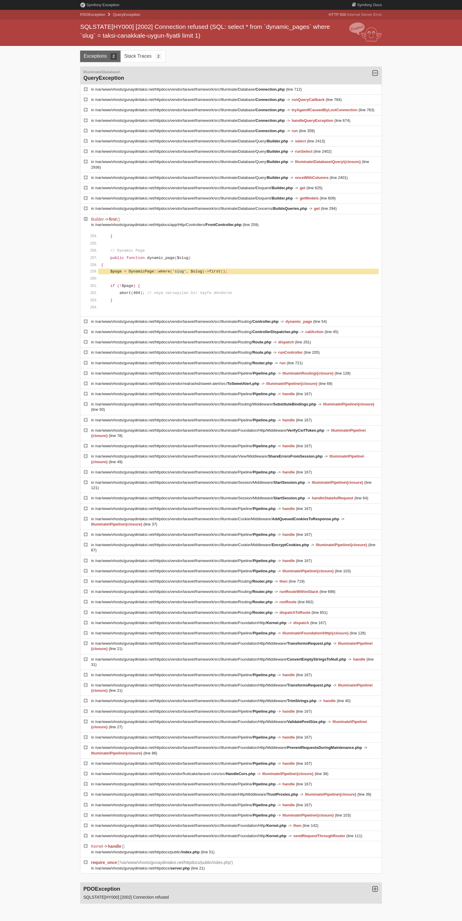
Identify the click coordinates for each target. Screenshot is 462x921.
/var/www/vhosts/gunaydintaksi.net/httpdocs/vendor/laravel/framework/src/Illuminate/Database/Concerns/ (201, 208)
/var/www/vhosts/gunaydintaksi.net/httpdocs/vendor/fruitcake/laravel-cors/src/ (176, 774)
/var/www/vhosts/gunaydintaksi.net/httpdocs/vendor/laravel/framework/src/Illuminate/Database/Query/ (192, 141)
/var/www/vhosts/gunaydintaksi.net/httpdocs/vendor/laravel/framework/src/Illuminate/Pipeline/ (186, 373)
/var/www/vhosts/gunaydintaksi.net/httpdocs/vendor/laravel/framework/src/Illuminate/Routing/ (187, 321)
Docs (367, 5)
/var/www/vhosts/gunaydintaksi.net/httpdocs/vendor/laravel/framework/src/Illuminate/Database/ (190, 89)
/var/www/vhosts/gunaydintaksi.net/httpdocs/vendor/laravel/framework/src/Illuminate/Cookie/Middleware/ (217, 519)
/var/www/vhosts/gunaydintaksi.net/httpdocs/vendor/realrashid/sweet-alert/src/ (177, 383)
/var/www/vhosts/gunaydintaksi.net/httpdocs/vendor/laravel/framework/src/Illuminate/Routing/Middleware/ (206, 404)
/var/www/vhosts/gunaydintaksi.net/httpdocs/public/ (148, 852)
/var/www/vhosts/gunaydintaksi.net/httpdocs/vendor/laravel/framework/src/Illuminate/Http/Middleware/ (197, 794)
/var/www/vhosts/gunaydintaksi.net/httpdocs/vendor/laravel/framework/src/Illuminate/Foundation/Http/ (191, 623)
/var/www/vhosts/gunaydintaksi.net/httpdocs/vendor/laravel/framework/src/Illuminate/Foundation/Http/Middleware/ (210, 430)
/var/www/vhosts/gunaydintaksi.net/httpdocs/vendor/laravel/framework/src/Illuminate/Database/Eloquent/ (194, 188)
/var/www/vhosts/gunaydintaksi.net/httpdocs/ (143, 868)
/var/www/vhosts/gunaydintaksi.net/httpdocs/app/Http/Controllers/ (169, 224)
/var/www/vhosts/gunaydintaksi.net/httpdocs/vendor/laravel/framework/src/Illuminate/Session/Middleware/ (200, 482)
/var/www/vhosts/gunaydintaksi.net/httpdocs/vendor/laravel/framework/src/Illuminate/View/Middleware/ (209, 456)
